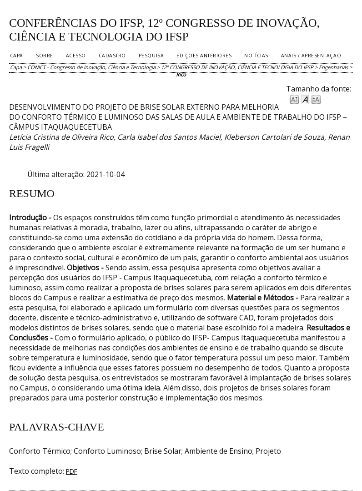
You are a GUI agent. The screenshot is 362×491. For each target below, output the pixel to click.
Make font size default (305, 99)
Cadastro (112, 55)
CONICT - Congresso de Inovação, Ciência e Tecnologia (91, 67)
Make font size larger (316, 99)
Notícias (256, 55)
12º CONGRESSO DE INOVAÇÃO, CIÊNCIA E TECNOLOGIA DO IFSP (237, 67)
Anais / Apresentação (311, 55)
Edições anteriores (203, 55)
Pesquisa (151, 55)
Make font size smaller (294, 99)
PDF (71, 471)
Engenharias (333, 67)
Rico (181, 74)
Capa (16, 55)
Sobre (44, 55)
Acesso (76, 55)
